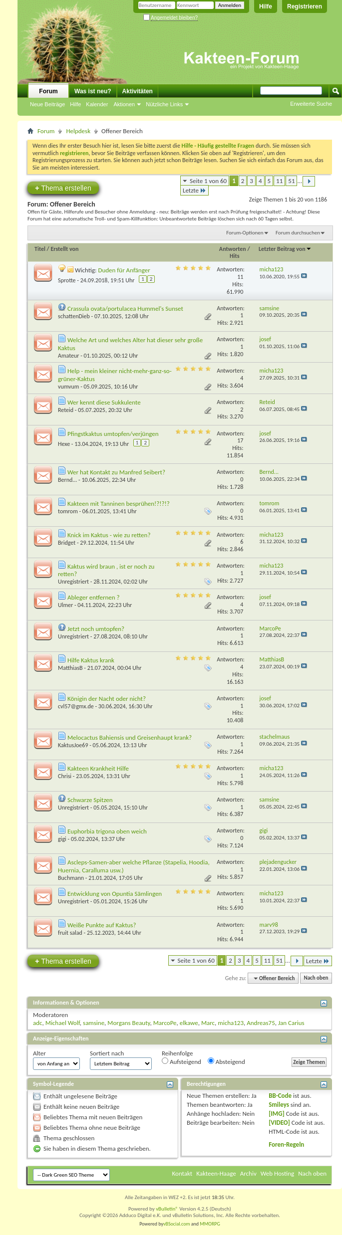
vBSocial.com (177, 1224)
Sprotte (67, 280)
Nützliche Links (164, 104)
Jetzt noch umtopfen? (95, 628)
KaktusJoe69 (73, 745)
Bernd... (67, 479)
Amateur (68, 355)
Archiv (248, 1173)
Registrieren (304, 6)
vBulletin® (167, 1209)
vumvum (68, 386)
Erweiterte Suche (311, 104)
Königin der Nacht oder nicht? (106, 698)
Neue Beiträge (47, 104)
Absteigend (226, 1061)
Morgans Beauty (128, 1023)
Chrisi (64, 776)
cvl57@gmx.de (76, 706)
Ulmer (65, 605)
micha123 (231, 1023)
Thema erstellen (63, 188)
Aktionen (124, 104)
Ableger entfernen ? (93, 597)
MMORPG (210, 1224)
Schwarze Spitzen (90, 800)
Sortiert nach (107, 1053)
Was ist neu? (92, 91)
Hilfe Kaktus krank (90, 660)
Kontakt (182, 1173)
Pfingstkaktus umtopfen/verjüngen (113, 433)
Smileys (279, 1104)
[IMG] (277, 1113)
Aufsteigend (181, 1061)
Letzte (194, 190)
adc (37, 1023)
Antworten (232, 248)
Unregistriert (73, 581)
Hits (234, 255)
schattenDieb (74, 316)
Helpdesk (78, 131)
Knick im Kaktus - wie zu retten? (108, 535)
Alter (39, 1053)
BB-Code (280, 1095)
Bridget (66, 542)
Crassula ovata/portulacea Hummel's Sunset (125, 308)
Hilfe (265, 6)
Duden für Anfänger (124, 270)
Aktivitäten (137, 91)
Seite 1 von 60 (208, 181)
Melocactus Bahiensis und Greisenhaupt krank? (129, 737)
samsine (93, 1023)
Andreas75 (261, 1023)
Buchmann (71, 877)
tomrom (68, 511)
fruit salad (70, 932)
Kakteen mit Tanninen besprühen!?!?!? (118, 503)
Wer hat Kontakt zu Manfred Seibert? (116, 472)
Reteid (65, 410)
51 (291, 181)
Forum (48, 91)
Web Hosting (277, 1173)
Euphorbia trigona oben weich (107, 831)
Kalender (97, 104)
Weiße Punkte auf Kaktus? (101, 925)
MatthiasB (70, 667)
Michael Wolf (62, 1023)
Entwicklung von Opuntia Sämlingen (114, 893)
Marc (208, 1023)
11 (279, 181)
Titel (39, 248)
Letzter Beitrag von (285, 248)
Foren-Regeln (286, 1144)
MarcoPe (165, 1023)
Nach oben (316, 978)
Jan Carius (291, 1023)
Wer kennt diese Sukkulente (104, 402)
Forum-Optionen (244, 232)
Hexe (64, 443)
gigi (62, 838)
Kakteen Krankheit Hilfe (98, 768)
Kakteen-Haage (216, 1173)
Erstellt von (64, 248)
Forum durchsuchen (298, 232)
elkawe (189, 1023)
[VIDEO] (279, 1122)
